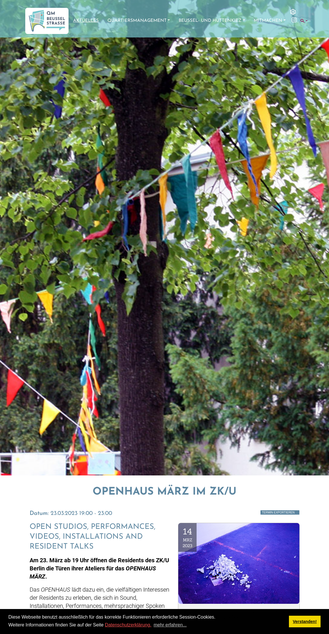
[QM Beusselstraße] (47, 21)
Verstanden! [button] (305, 621)
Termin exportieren (278, 512)
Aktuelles (86, 21)
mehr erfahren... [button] (170, 624)
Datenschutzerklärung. (128, 624)
